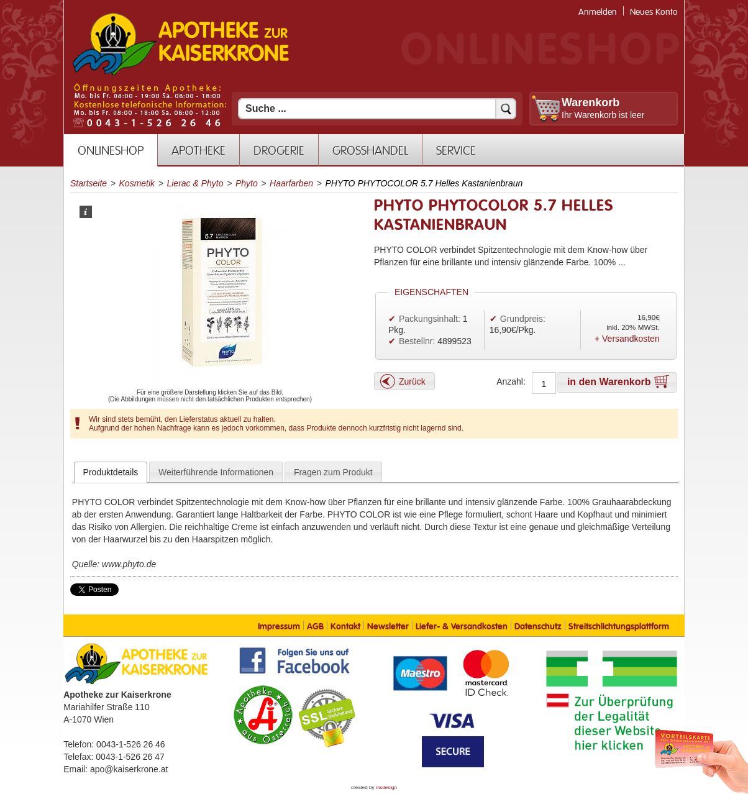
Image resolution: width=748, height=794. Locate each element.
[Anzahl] (544, 384)
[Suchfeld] (377, 108)
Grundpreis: (522, 319)
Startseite (88, 183)
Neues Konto (654, 12)
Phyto (246, 183)
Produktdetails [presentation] (111, 472)
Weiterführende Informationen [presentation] (215, 472)
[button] (404, 381)
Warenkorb (590, 102)
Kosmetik (137, 183)
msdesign (386, 787)
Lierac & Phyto (194, 183)
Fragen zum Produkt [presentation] (333, 472)
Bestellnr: (417, 341)
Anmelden (597, 12)
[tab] (111, 472)
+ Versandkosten (627, 339)
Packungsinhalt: (429, 319)
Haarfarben (291, 183)
